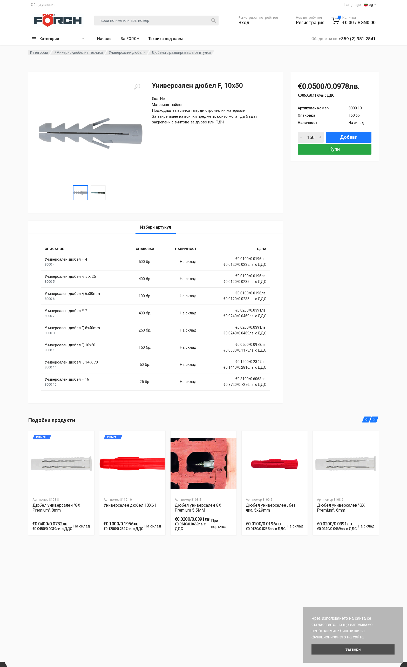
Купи (334, 149)
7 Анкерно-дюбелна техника (78, 52)
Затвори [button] (353, 649)
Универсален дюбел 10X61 (130, 505)
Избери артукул (155, 227)
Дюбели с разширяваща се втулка (181, 52)
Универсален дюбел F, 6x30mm (72, 293)
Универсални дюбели (127, 52)
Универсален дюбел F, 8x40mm (72, 328)
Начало (104, 38)
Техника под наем (165, 38)
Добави (348, 137)
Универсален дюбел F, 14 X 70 (71, 362)
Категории (39, 52)
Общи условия (43, 4)
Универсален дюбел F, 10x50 (70, 345)
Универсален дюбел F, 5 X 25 (70, 276)
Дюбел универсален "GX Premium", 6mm (341, 508)
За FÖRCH (129, 38)
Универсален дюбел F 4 (66, 259)
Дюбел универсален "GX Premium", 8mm (56, 508)
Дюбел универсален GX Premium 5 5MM (198, 508)
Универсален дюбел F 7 (66, 310)
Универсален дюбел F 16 (67, 379)
